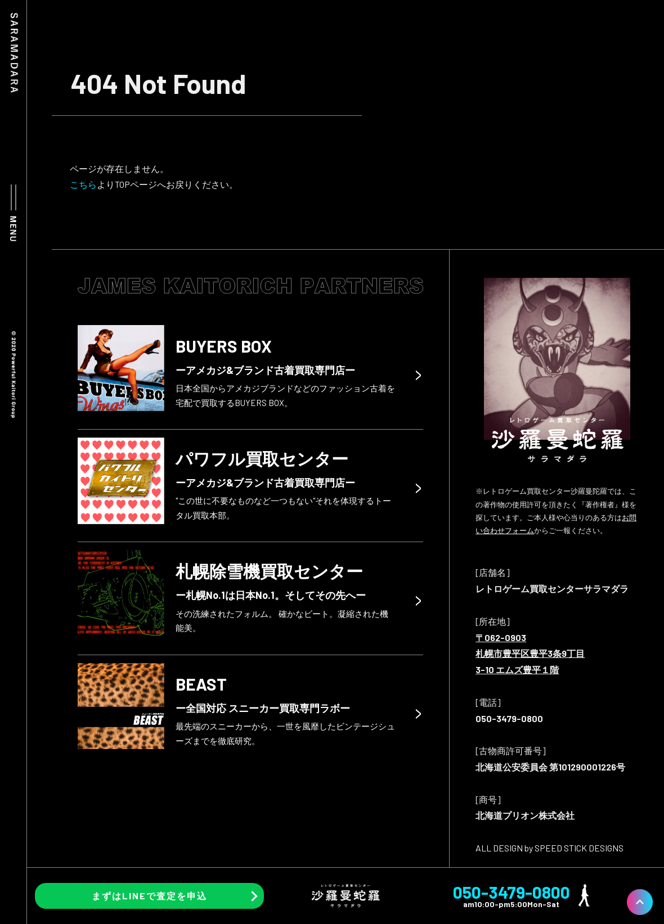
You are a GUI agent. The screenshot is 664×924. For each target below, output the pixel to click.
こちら (83, 184)
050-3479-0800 (511, 892)
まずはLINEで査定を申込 (149, 895)
